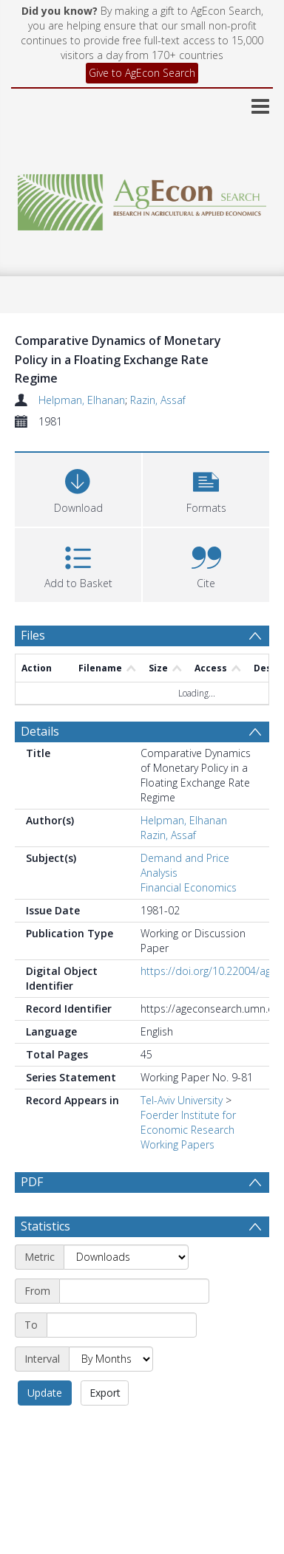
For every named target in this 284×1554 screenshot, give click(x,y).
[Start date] (134, 1291)
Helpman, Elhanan (81, 400)
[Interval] (111, 1359)
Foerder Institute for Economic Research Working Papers (188, 1129)
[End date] (122, 1325)
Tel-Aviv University (182, 1100)
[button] (206, 488)
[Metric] (126, 1257)
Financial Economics (189, 887)
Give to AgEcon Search (142, 73)
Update (44, 1393)
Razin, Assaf (158, 400)
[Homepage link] (142, 198)
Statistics (45, 1226)
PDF (32, 1182)
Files (33, 635)
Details (40, 731)
